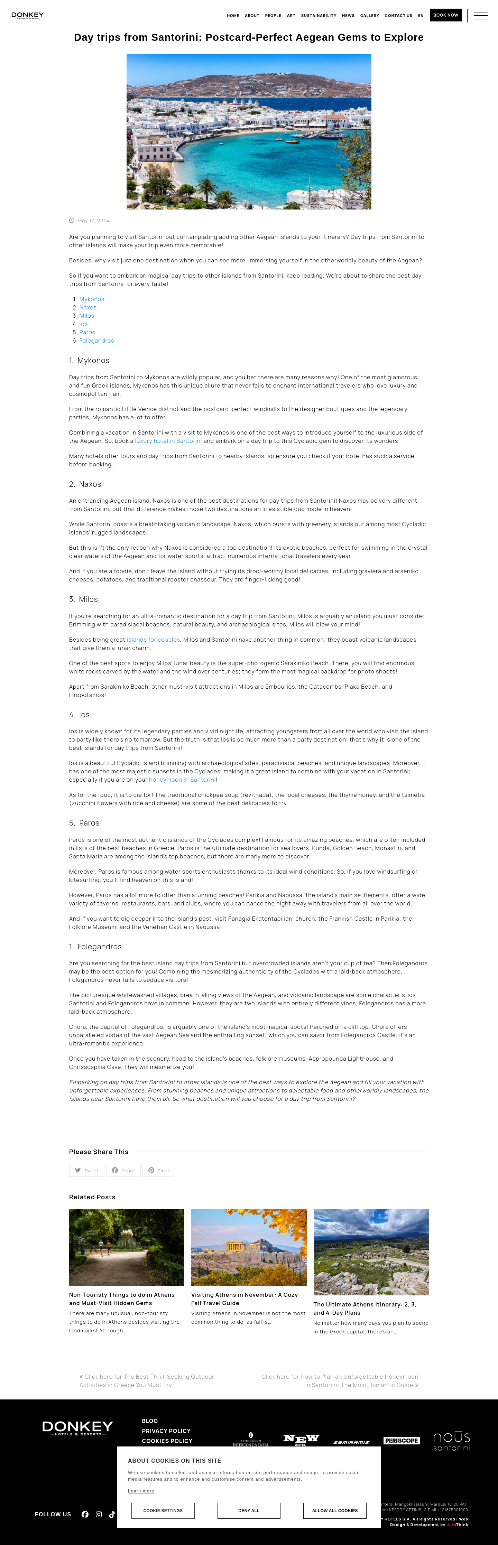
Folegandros (97, 340)
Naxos (88, 307)
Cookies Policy (167, 1441)
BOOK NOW (446, 15)
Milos (87, 315)
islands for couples (153, 639)
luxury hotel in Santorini (168, 441)
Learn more (141, 1491)
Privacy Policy (166, 1431)
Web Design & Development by (429, 1521)
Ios (84, 324)
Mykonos (92, 299)
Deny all (249, 1511)
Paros (87, 332)
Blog (150, 1421)
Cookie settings (163, 1511)
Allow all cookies (335, 1511)
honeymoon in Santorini (182, 779)
